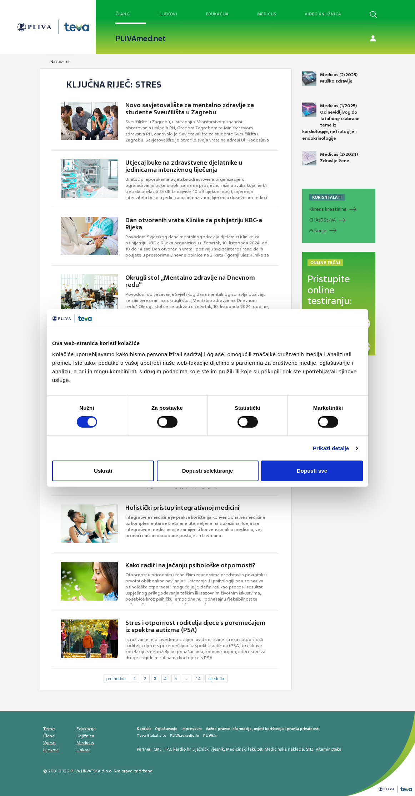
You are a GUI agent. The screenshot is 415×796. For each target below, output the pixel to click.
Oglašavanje (166, 728)
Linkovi (83, 750)
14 (198, 678)
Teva (141, 735)
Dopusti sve (312, 471)
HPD (167, 749)
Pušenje (317, 231)
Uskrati (103, 471)
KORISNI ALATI (327, 197)
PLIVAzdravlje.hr (184, 735)
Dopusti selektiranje (207, 471)
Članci (123, 13)
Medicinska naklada (284, 749)
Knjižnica (85, 736)
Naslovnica (60, 61)
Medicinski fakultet (244, 749)
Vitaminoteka (328, 749)
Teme (49, 729)
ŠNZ (310, 749)
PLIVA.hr (210, 735)
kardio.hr (181, 749)
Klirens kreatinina (327, 209)
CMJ (157, 749)
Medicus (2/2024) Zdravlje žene (330, 158)
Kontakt (144, 728)
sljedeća (216, 678)
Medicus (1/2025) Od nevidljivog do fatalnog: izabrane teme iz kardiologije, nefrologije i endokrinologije (331, 122)
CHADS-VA (322, 220)
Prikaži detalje (331, 448)
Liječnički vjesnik (208, 749)
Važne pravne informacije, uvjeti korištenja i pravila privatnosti (263, 728)
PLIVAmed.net (140, 38)
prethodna (116, 678)
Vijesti (49, 743)
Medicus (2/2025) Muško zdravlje (330, 78)
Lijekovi (168, 13)
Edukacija (217, 13)
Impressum (191, 728)
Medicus (266, 13)
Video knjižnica (323, 13)
